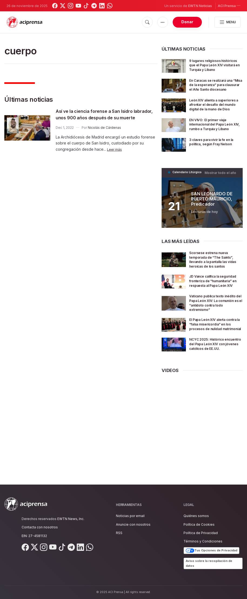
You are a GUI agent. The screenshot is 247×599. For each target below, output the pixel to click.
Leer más (115, 155)
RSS (119, 533)
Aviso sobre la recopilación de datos (209, 563)
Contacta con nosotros (40, 527)
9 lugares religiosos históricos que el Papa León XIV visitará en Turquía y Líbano (215, 67)
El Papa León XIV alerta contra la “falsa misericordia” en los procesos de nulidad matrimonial (211, 351)
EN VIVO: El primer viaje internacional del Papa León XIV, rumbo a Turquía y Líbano (215, 138)
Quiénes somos (196, 516)
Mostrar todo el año (222, 187)
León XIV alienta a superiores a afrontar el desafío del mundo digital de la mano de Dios (213, 114)
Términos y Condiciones (202, 541)
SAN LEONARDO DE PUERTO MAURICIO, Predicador (209, 213)
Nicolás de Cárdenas (104, 134)
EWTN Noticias (200, 6)
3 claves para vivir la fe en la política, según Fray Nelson (214, 159)
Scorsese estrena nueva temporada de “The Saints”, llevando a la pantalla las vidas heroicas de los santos (215, 276)
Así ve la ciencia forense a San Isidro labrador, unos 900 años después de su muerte (106, 117)
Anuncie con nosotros (133, 524)
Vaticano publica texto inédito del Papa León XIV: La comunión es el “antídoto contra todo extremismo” (215, 326)
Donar (187, 21)
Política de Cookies (199, 524)
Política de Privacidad (200, 533)
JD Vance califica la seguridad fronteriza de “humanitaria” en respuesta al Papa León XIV (215, 302)
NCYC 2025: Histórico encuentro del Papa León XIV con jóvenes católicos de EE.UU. (213, 377)
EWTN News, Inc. (70, 519)
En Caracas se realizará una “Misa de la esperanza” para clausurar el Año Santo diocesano (215, 91)
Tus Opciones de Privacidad (211, 550)
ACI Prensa (229, 5)
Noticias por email (130, 516)
